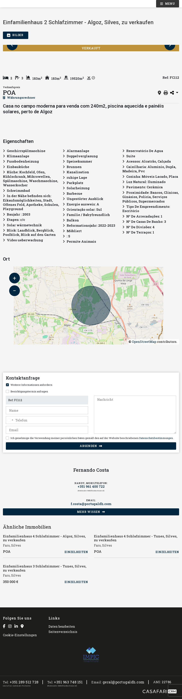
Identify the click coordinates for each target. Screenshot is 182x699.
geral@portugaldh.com (123, 682)
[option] (20, 59)
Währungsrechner (19, 97)
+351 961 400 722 (91, 486)
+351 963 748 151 (68, 682)
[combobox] (10, 420)
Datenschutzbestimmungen (156, 438)
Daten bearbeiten (62, 626)
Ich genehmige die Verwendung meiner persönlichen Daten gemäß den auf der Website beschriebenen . (92, 438)
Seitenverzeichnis (63, 632)
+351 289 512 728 (24, 682)
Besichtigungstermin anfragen (29, 391)
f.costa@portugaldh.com (91, 504)
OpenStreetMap (144, 342)
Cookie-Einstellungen (20, 635)
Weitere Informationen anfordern (31, 385)
